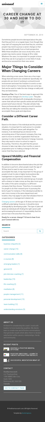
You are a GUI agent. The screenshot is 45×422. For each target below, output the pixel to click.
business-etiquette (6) (12, 244)
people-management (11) (13, 294)
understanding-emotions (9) (14, 309)
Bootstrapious (26, 413)
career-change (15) (11, 249)
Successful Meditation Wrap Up (25, 360)
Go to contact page (14, 388)
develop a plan (27, 97)
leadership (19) (9, 279)
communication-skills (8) (13, 254)
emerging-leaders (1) (12, 264)
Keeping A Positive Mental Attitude (22, 349)
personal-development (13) (14, 299)
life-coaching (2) (10, 284)
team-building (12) (11, 304)
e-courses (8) (9, 259)
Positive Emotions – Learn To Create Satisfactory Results (24, 354)
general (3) (8, 269)
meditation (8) (9, 289)
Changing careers (8, 202)
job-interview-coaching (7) (14, 274)
